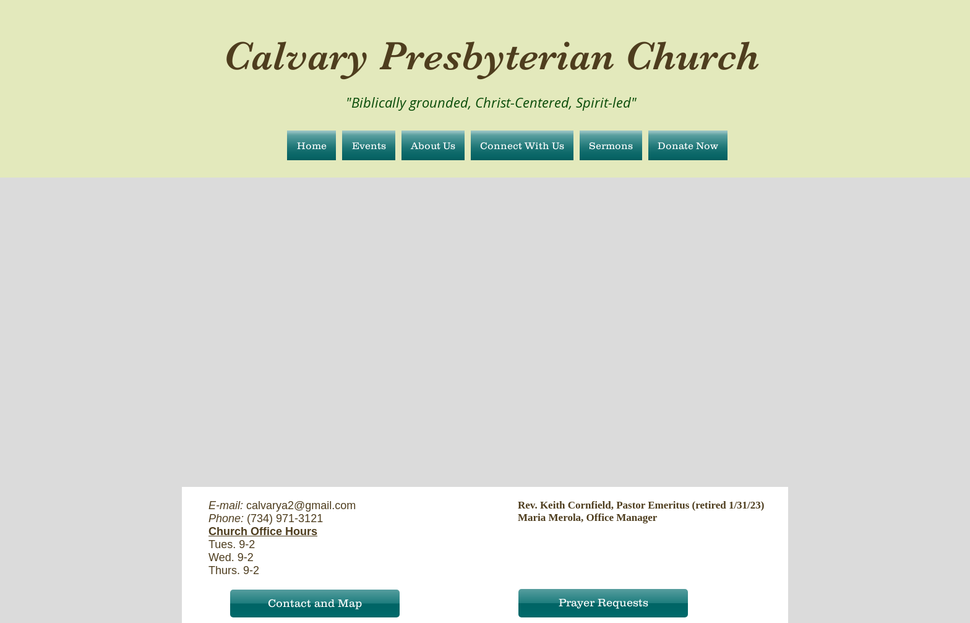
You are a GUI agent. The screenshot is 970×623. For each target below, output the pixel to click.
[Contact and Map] (315, 603)
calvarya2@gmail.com (301, 505)
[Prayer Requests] (603, 603)
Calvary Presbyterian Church (491, 55)
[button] (433, 145)
